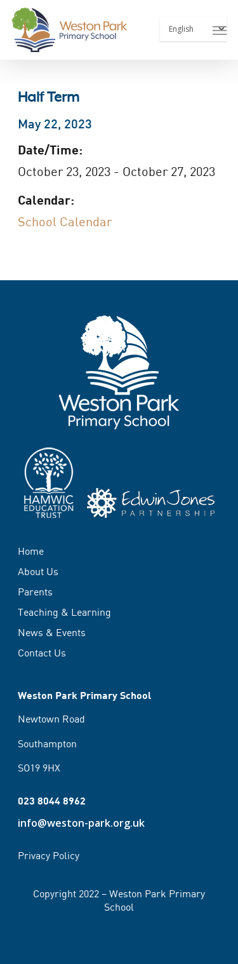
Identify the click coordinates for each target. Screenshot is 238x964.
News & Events (52, 632)
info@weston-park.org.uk (81, 823)
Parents (35, 591)
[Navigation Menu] (220, 30)
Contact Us (42, 652)
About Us (38, 571)
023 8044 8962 (52, 800)
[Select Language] (193, 29)
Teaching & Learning (64, 612)
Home (31, 551)
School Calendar (65, 221)
